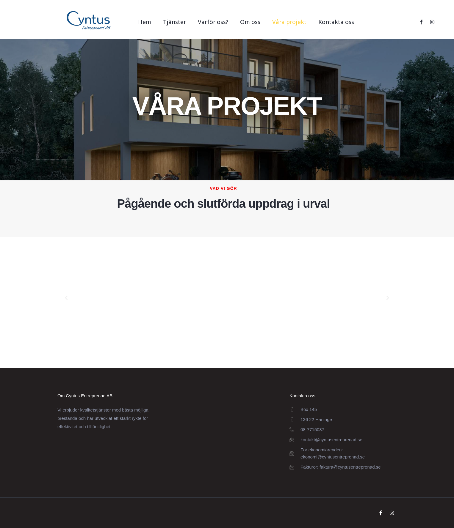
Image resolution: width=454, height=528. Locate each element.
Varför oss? (213, 22)
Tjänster (174, 22)
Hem (144, 22)
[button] (66, 298)
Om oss (250, 22)
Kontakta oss (336, 22)
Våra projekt (289, 22)
